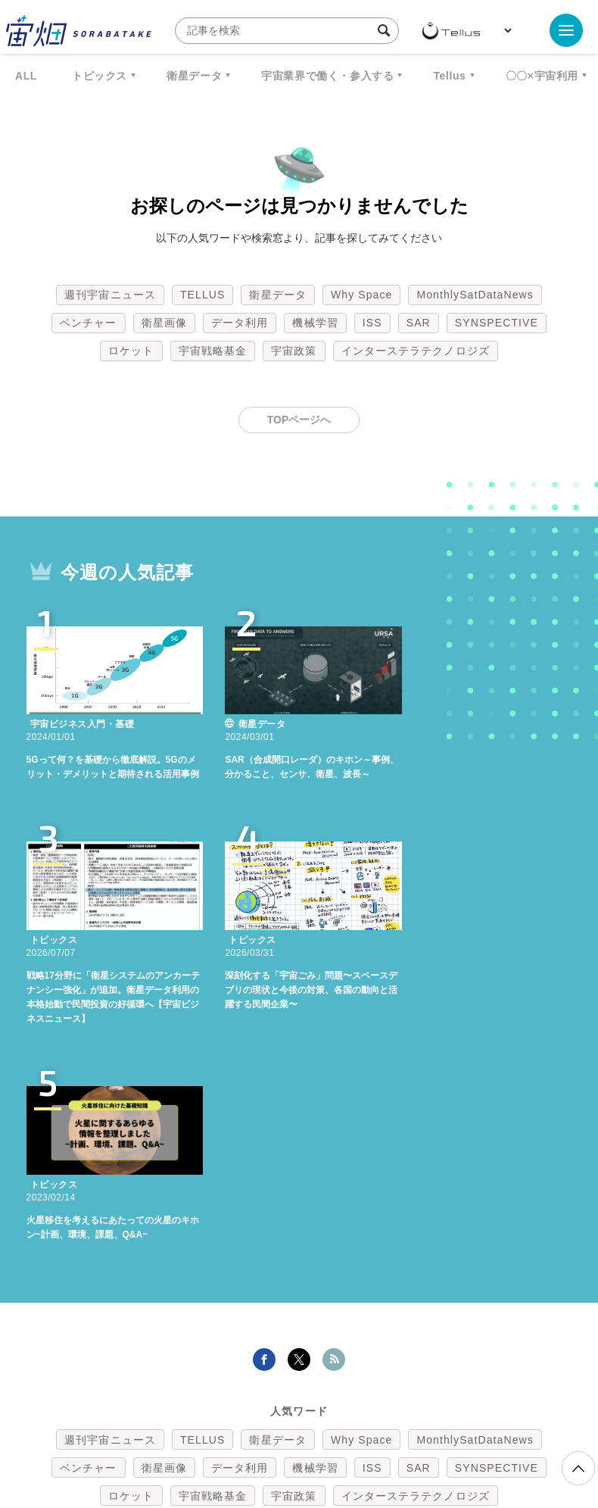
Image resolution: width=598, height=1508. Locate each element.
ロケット (131, 351)
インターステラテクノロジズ (415, 351)
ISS (372, 323)
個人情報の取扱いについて (253, 1428)
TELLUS (203, 295)
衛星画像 (164, 323)
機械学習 (315, 323)
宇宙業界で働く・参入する (327, 76)
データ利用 (240, 323)
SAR (418, 323)
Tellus (449, 76)
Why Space (362, 295)
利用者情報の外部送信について (379, 1428)
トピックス (99, 76)
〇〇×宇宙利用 (542, 76)
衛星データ (194, 76)
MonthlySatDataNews (474, 295)
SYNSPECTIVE (496, 323)
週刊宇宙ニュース (110, 295)
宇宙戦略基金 (213, 351)
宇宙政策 (293, 351)
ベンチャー (88, 323)
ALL (26, 76)
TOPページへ (299, 420)
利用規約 (173, 1428)
